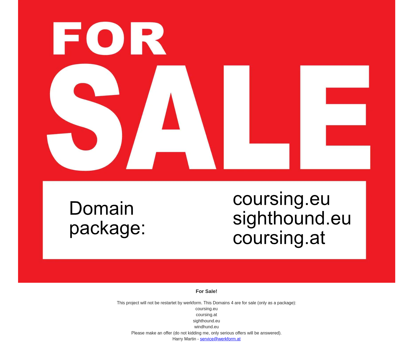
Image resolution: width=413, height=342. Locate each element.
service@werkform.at (220, 339)
